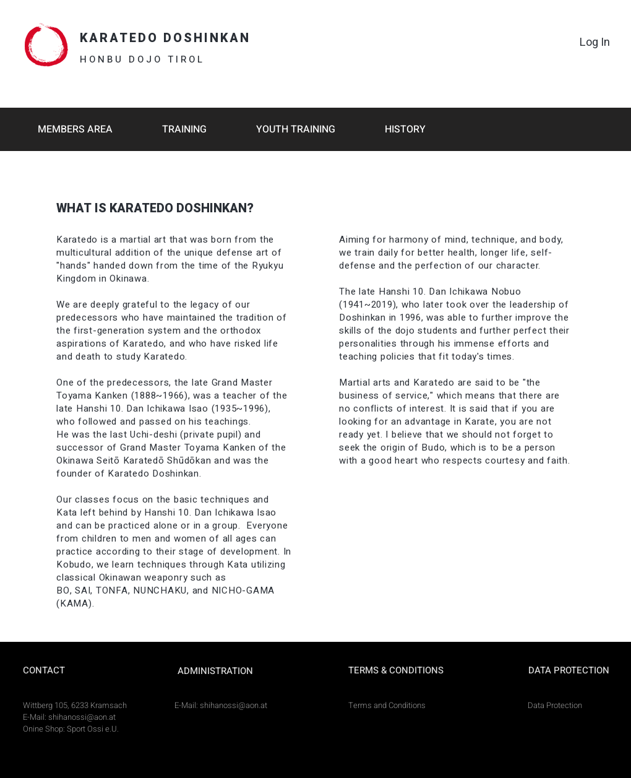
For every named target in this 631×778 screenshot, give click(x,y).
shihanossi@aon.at (82, 717)
